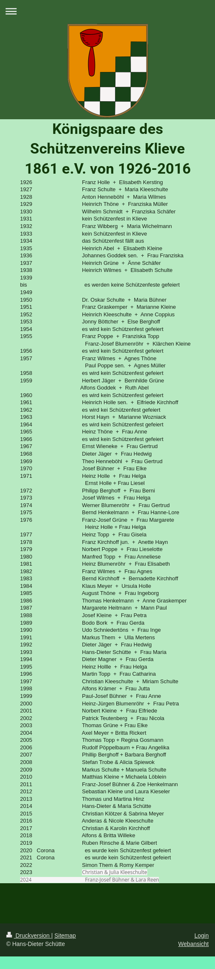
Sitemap (65, 935)
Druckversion (28, 935)
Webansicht (193, 944)
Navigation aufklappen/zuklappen (107, 11)
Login (202, 935)
